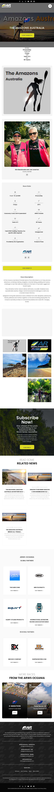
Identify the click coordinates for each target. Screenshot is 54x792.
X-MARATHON (37, 706)
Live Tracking (24, 771)
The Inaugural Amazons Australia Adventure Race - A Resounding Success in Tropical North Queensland (14, 491)
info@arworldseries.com (27, 746)
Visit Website (14, 590)
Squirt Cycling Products (15, 620)
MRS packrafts (39, 587)
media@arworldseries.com (27, 756)
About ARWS (36, 771)
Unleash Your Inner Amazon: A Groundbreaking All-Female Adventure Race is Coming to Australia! (40, 491)
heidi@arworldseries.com (27, 751)
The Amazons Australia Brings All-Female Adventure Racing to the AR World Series (14, 531)
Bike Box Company (14, 659)
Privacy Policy (43, 788)
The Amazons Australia (11, 706)
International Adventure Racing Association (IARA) (39, 621)
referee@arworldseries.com (27, 761)
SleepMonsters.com (39, 659)
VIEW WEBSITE (27, 268)
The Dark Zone (15, 587)
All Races (17, 771)
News (30, 771)
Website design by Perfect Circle (33, 788)
